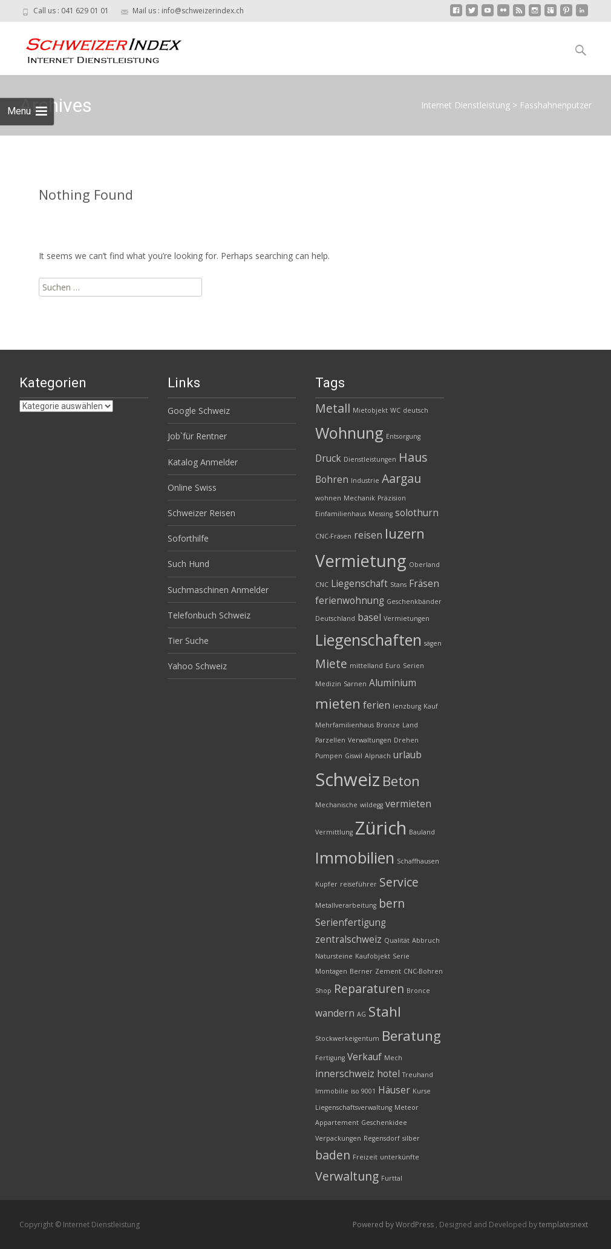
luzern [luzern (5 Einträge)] (405, 533)
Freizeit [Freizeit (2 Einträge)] (365, 1157)
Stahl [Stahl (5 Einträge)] (384, 1011)
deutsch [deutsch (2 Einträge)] (415, 410)
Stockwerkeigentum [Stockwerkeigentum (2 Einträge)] (347, 1038)
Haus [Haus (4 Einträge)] (413, 457)
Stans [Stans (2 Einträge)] (398, 584)
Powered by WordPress (394, 1224)
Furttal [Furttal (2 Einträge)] (391, 1178)
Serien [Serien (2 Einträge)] (413, 665)
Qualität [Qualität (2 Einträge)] (397, 940)
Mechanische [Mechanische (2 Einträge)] (336, 805)
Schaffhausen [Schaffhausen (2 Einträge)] (418, 861)
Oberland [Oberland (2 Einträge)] (424, 564)
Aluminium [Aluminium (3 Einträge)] (392, 683)
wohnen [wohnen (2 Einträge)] (328, 498)
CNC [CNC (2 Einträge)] (321, 584)
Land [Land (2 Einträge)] (410, 725)
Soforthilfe (188, 538)
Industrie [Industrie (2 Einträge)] (365, 480)
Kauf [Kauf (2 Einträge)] (430, 706)
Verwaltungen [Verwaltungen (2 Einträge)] (369, 740)
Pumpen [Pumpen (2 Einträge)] (328, 756)
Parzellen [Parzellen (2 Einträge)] (330, 740)
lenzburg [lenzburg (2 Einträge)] (407, 706)
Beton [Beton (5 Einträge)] (401, 781)
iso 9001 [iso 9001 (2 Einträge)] (363, 1091)
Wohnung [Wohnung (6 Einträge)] (349, 432)
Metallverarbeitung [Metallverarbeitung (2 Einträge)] (345, 905)
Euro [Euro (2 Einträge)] (392, 665)
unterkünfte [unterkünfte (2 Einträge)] (399, 1157)
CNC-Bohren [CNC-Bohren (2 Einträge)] (423, 971)
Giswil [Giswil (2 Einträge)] (353, 756)
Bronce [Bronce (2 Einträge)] (418, 990)
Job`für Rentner (197, 436)
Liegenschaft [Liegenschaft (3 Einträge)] (359, 583)
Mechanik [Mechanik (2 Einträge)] (359, 498)
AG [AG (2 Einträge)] (361, 1014)
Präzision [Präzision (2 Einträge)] (391, 498)
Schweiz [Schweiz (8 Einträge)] (347, 779)
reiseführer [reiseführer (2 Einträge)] (358, 884)
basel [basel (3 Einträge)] (369, 617)
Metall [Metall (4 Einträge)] (332, 408)
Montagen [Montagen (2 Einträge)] (331, 971)
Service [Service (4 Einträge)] (399, 882)
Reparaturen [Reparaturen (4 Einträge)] (369, 988)
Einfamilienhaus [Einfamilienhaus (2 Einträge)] (340, 514)
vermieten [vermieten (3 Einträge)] (408, 804)
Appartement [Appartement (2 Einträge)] (337, 1122)
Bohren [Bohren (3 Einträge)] (331, 479)
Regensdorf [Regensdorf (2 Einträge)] (382, 1138)
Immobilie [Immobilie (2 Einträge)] (331, 1091)
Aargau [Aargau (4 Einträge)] (401, 478)
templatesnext (563, 1224)
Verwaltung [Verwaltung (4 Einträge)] (347, 1176)
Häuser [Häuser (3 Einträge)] (394, 1090)
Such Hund (188, 563)
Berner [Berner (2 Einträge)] (361, 971)
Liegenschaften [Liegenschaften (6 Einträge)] (368, 639)
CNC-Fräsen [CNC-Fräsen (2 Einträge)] (333, 536)
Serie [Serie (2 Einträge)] (401, 956)
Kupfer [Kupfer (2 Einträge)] (326, 884)
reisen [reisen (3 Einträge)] (368, 535)
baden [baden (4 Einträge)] (332, 1155)
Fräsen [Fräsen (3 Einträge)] (424, 583)
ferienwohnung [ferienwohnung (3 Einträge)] (349, 600)
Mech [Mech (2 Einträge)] (393, 1058)
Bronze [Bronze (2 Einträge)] (388, 725)
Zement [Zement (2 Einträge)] (388, 971)
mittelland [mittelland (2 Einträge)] (366, 665)
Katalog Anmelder (203, 462)
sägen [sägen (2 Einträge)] (433, 643)
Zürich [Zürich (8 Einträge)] (381, 828)
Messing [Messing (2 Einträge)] (380, 514)
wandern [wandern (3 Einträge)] (335, 1013)
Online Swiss (192, 487)
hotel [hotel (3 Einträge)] (388, 1073)
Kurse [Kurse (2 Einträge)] (422, 1091)
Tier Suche (188, 640)
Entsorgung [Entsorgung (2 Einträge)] (403, 436)
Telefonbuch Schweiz (209, 615)
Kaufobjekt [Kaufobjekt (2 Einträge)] (372, 956)
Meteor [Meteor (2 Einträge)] (406, 1107)
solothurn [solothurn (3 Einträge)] (417, 512)
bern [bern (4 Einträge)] (392, 903)
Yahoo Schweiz (197, 666)
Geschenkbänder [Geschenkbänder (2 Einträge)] (414, 601)
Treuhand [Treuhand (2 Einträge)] (417, 1074)
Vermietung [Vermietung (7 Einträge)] (361, 560)
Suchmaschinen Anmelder (218, 589)
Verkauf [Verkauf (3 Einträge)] (364, 1057)
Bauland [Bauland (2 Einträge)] (422, 832)
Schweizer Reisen (201, 513)
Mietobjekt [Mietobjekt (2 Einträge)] (370, 410)
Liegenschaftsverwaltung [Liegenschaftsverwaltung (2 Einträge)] (353, 1107)
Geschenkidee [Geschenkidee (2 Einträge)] (384, 1122)
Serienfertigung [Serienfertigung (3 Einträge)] (350, 922)
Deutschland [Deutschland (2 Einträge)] (335, 618)
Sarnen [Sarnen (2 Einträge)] (355, 684)
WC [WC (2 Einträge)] (395, 410)
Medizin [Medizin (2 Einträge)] (328, 684)
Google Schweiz (199, 410)
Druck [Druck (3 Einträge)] (328, 458)
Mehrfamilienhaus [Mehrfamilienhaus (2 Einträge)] (344, 725)
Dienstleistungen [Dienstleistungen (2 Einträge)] (370, 459)
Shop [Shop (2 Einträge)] (323, 990)
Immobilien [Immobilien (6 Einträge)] (354, 857)
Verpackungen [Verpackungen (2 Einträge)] (338, 1138)
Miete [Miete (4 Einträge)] (331, 663)
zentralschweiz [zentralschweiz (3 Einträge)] (348, 939)
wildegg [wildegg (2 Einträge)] (371, 805)
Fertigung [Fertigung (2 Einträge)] (330, 1058)
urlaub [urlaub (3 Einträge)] (407, 755)
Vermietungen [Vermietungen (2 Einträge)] (407, 618)
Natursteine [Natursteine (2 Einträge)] (334, 956)
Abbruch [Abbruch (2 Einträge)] (426, 940)
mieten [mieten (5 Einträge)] (338, 703)
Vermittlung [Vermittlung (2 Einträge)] (334, 832)
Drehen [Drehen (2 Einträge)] (406, 740)
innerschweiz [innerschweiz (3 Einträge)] (344, 1073)
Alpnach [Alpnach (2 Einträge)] (378, 756)
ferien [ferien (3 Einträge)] (376, 705)
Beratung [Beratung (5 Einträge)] (411, 1035)
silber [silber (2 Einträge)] (411, 1138)
